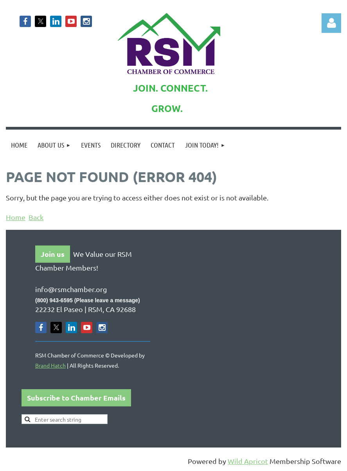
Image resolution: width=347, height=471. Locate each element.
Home (15, 217)
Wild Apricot (248, 461)
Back (36, 217)
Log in (331, 23)
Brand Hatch (50, 365)
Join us (53, 253)
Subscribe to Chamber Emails (76, 397)
